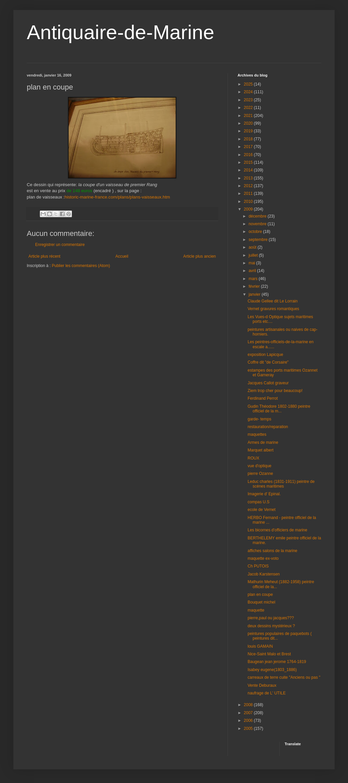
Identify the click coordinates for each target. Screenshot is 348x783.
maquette (256, 610)
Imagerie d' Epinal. (264, 494)
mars (254, 278)
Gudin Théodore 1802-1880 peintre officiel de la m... (279, 408)
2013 (249, 178)
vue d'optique (259, 466)
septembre (259, 239)
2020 (249, 123)
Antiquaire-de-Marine (120, 32)
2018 (249, 139)
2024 (249, 92)
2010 (249, 201)
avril (253, 270)
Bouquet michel (261, 602)
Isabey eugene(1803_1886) (272, 669)
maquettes (257, 434)
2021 (249, 115)
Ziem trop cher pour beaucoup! (275, 390)
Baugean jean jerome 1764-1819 (277, 661)
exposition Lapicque (265, 354)
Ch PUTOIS (258, 566)
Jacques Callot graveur (268, 383)
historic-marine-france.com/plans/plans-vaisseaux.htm (117, 197)
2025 (249, 84)
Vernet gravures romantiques (273, 308)
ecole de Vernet (261, 509)
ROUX (253, 458)
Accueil (121, 256)
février (255, 286)
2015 (249, 162)
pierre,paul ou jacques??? (271, 618)
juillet (254, 255)
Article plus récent (44, 256)
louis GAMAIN (260, 646)
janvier (255, 294)
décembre (258, 216)
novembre (258, 224)
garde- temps (259, 419)
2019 (249, 131)
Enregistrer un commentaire (60, 244)
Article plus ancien (199, 256)
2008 (249, 704)
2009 (249, 209)
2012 (249, 185)
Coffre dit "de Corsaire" (268, 362)
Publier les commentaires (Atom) (81, 265)
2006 (249, 720)
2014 (249, 170)
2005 (249, 728)
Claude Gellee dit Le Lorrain (272, 301)
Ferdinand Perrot (263, 398)
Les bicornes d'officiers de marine (277, 530)
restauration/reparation (268, 426)
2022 (249, 107)
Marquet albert (260, 450)
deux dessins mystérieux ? (271, 626)
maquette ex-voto (263, 558)
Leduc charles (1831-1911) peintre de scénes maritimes (281, 484)
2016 (249, 154)
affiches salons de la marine (272, 550)
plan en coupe (260, 594)
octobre (256, 231)
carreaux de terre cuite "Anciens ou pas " (284, 677)
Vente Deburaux (262, 685)
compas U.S (258, 502)
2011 (249, 193)
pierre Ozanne (260, 473)
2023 (249, 100)
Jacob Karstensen (264, 574)
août (253, 247)
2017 (249, 146)
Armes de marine (263, 442)
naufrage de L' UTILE (267, 693)
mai (252, 263)
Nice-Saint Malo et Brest (269, 654)
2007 (249, 712)
